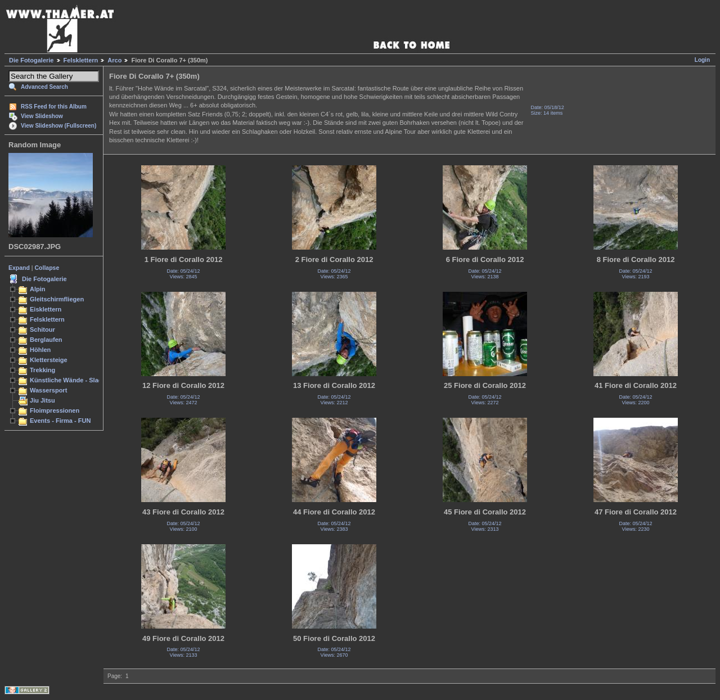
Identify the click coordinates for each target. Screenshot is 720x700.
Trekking (42, 370)
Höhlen (40, 349)
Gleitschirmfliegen (57, 299)
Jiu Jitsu (42, 400)
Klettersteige (49, 359)
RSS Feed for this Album (54, 106)
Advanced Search (44, 87)
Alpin (38, 289)
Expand (19, 267)
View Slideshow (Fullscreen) (58, 126)
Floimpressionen (54, 410)
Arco (114, 60)
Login (702, 60)
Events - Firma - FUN (60, 420)
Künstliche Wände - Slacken (71, 380)
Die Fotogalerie (31, 60)
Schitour (42, 329)
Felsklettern (81, 60)
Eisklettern (45, 309)
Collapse (47, 267)
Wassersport (48, 390)
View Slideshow (42, 116)
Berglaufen (46, 339)
